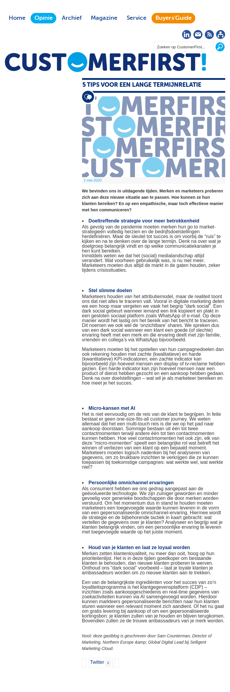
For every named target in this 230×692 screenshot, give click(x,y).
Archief (72, 18)
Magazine (104, 18)
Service (136, 18)
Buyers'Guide (173, 18)
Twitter (97, 662)
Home (17, 18)
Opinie (43, 18)
